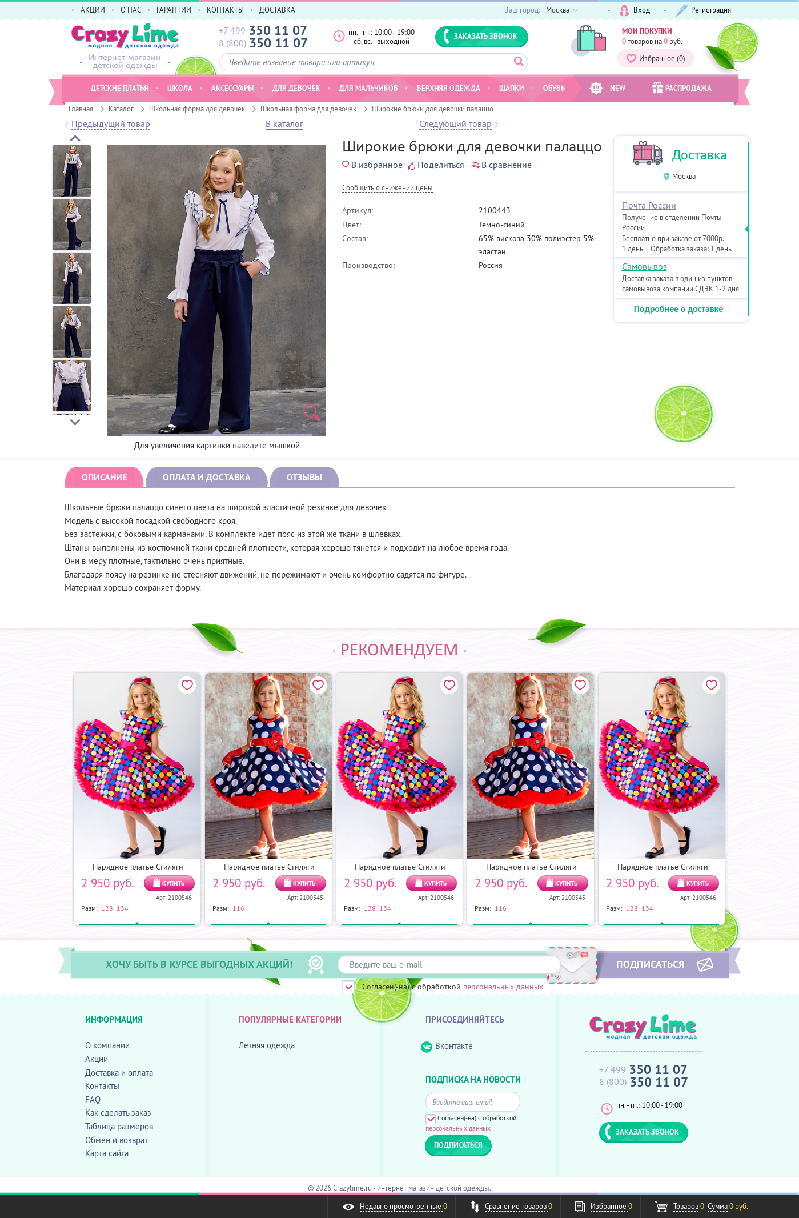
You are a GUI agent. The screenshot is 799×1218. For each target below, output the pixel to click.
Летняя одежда (267, 1045)
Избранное (655, 58)
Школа (179, 88)
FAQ (93, 1099)
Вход (635, 11)
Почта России (649, 205)
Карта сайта (107, 1153)
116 (238, 907)
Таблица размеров (119, 1126)
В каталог (284, 124)
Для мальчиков (368, 88)
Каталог (121, 108)
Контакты (102, 1085)
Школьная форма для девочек (197, 108)
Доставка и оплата (119, 1072)
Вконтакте (447, 1046)
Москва (684, 176)
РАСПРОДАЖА (682, 88)
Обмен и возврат (116, 1140)
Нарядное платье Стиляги (138, 867)
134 (123, 907)
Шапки (511, 88)
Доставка (699, 154)
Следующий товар (455, 124)
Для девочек (296, 88)
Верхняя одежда (448, 88)
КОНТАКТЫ (225, 10)
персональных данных (503, 986)
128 (107, 907)
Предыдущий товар (110, 124)
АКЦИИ (93, 10)
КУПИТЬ (173, 883)
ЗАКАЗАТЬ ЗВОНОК (480, 36)
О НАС (131, 10)
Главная (81, 108)
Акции (96, 1058)
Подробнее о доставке (679, 309)
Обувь (554, 88)
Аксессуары (232, 88)
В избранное (372, 164)
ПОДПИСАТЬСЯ (650, 964)
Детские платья (119, 88)
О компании (107, 1045)
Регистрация (703, 10)
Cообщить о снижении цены (387, 188)
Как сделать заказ (118, 1112)
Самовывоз (644, 266)
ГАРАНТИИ (173, 10)
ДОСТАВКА (277, 10)
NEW (607, 88)
